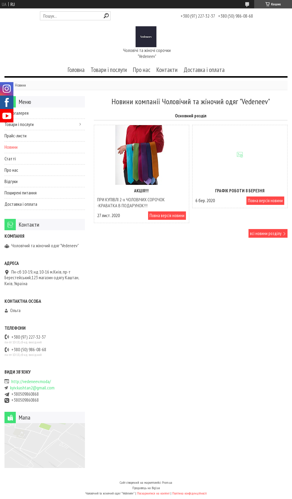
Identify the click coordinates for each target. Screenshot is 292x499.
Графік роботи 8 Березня (240, 191)
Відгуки (11, 181)
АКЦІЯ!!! (141, 191)
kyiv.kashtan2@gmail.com (32, 388)
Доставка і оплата (204, 70)
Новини (11, 147)
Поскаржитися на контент (153, 493)
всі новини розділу (266, 233)
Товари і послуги (109, 70)
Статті (10, 159)
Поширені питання (20, 193)
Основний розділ (190, 116)
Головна (76, 70)
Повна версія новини (167, 215)
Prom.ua (167, 482)
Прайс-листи (15, 136)
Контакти (167, 70)
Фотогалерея (16, 113)
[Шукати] (106, 15)
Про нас (141, 70)
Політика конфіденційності (189, 493)
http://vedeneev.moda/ (31, 381)
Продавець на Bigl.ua (146, 488)
